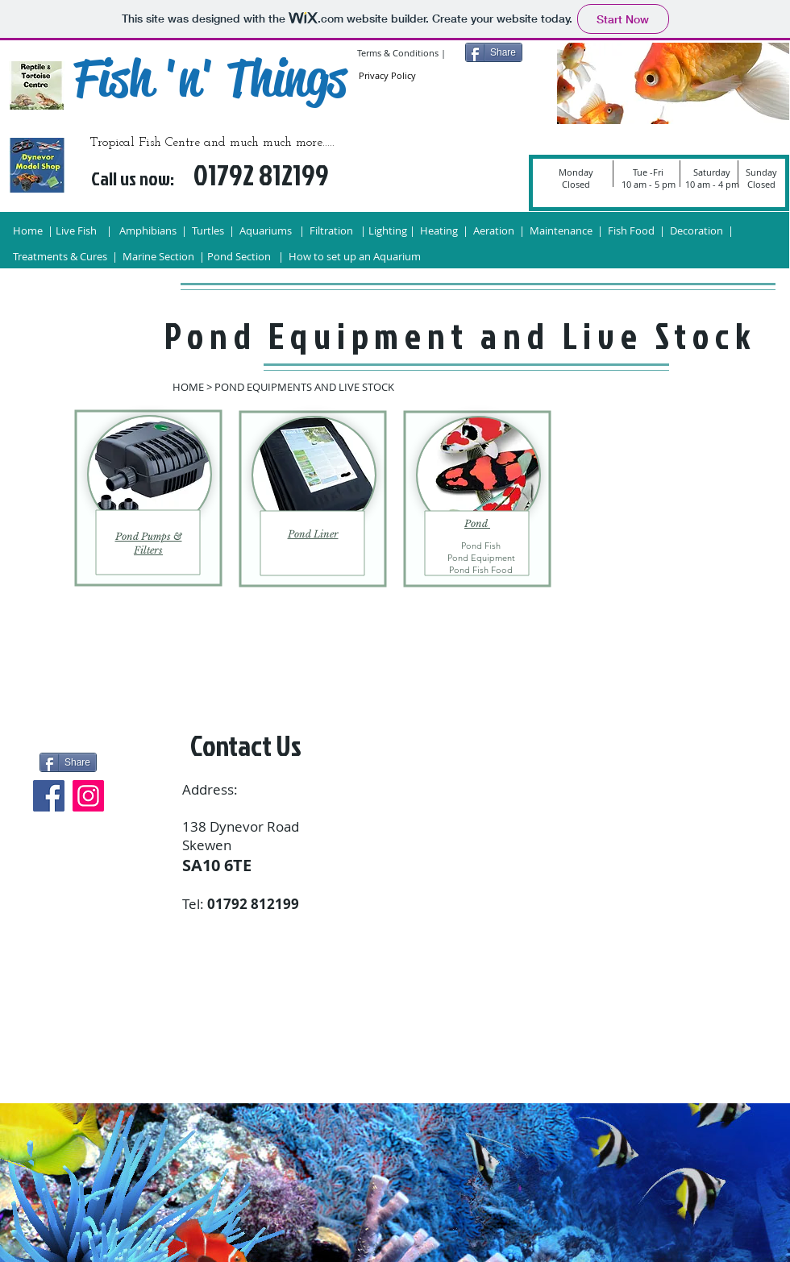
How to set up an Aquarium (356, 256)
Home (28, 230)
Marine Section (158, 256)
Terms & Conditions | (401, 53)
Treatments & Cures (61, 256)
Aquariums (266, 230)
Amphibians (148, 230)
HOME (188, 387)
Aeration (492, 230)
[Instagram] (88, 796)
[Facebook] (48, 796)
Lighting (388, 230)
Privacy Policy (387, 75)
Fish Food (632, 230)
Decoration (696, 230)
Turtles (208, 230)
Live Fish (77, 230)
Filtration (331, 230)
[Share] (493, 52)
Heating (439, 230)
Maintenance (562, 230)
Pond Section (239, 256)
